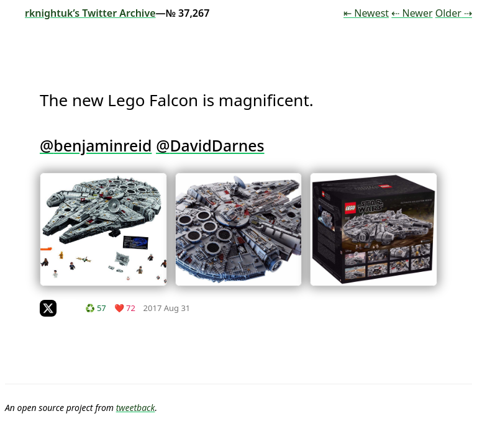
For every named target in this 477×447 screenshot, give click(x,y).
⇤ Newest (366, 13)
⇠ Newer (411, 13)
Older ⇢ (453, 13)
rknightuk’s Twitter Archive (80, 13)
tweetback (135, 407)
